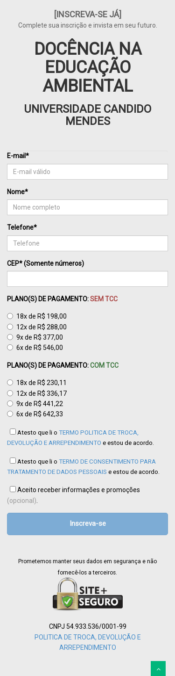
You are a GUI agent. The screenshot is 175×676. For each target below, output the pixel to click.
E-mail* (18, 156)
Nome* (17, 192)
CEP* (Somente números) (45, 263)
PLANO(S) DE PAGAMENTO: (62, 299)
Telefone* (22, 227)
